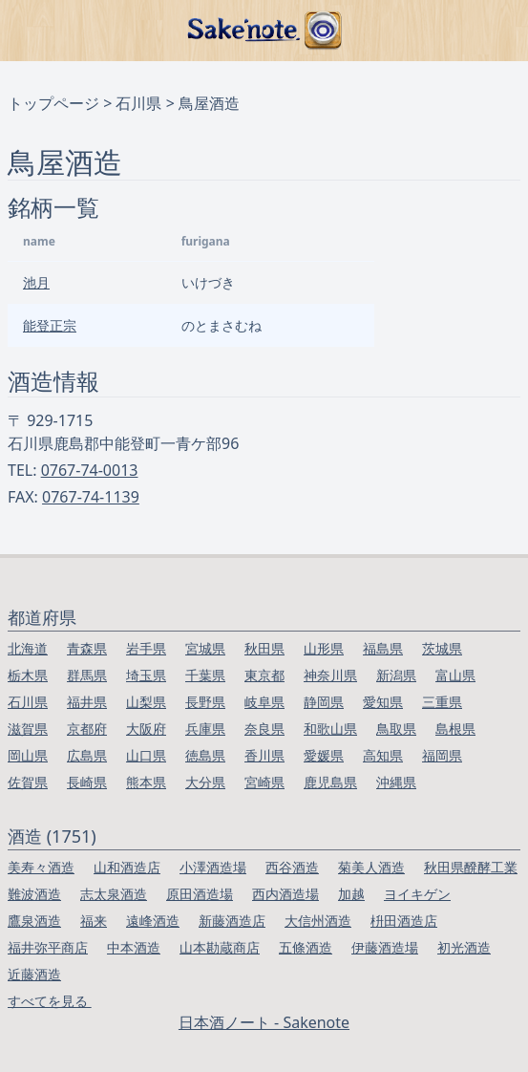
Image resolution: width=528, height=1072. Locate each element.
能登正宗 (49, 325)
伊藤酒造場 (384, 947)
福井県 (87, 702)
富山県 (455, 675)
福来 (93, 920)
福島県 (383, 648)
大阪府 (146, 728)
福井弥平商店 (48, 947)
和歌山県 (330, 728)
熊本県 (146, 782)
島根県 (455, 728)
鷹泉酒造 (34, 920)
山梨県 (146, 702)
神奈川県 (330, 675)
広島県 (87, 755)
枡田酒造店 (403, 920)
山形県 (324, 648)
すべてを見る (50, 1001)
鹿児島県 (330, 782)
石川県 (138, 103)
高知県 (383, 755)
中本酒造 (133, 947)
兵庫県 (205, 728)
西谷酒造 (292, 867)
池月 (36, 282)
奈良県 (264, 728)
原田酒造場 (199, 894)
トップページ (53, 103)
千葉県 (205, 675)
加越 (351, 894)
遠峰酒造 (153, 920)
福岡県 (442, 755)
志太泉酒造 (113, 894)
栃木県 (28, 675)
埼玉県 (146, 675)
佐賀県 (28, 782)
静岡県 (324, 702)
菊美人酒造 (371, 867)
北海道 (28, 648)
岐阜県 (264, 702)
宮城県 (205, 648)
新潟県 (396, 675)
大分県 (205, 782)
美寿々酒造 (41, 867)
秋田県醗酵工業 (470, 867)
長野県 (205, 702)
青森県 (87, 648)
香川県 (264, 755)
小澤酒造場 (213, 867)
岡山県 (28, 755)
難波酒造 (34, 894)
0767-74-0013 (89, 470)
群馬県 (87, 675)
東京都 (264, 675)
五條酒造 (305, 947)
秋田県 (264, 648)
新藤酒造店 (232, 920)
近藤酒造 (34, 974)
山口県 (146, 755)
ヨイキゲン (417, 894)
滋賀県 (28, 728)
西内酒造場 (285, 894)
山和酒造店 (127, 867)
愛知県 (383, 702)
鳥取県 (396, 728)
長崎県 (87, 782)
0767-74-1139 (90, 496)
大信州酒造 (318, 920)
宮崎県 (264, 782)
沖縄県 (396, 782)
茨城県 (442, 648)
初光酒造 (464, 947)
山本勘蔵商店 (220, 947)
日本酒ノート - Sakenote (264, 1022)
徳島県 (205, 755)
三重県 (442, 702)
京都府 (87, 728)
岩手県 (146, 648)
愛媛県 (324, 755)
